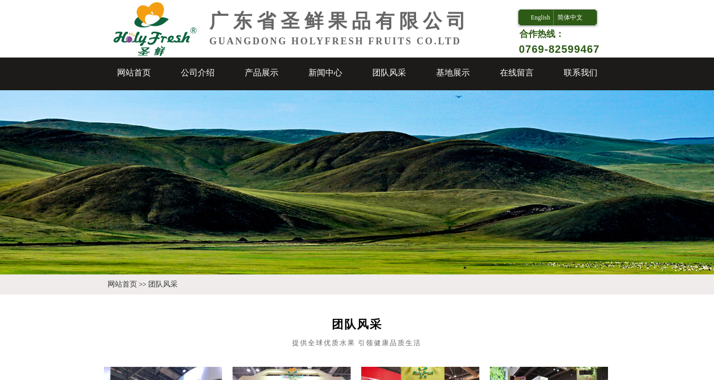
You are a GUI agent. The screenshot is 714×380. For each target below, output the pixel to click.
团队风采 (389, 72)
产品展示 (261, 72)
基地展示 (453, 72)
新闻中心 (325, 72)
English (540, 17)
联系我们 (580, 72)
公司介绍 (198, 72)
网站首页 (134, 72)
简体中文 (570, 17)
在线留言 (517, 72)
